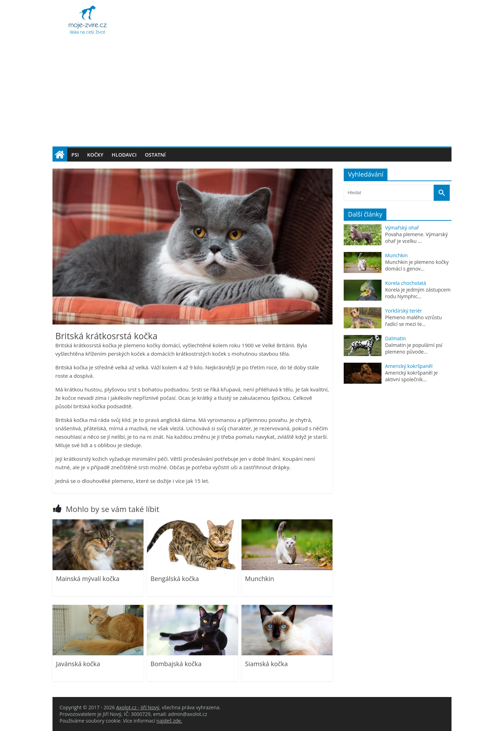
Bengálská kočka (174, 578)
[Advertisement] (251, 94)
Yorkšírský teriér (403, 310)
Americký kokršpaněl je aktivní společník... (411, 376)
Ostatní (155, 154)
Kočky (95, 154)
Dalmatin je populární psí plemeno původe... (413, 348)
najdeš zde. (169, 720)
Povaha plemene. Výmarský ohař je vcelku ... (416, 237)
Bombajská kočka (176, 664)
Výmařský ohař (402, 227)
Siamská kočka (266, 664)
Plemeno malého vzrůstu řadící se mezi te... (413, 320)
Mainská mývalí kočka (87, 578)
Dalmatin (395, 338)
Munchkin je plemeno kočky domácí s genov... (416, 265)
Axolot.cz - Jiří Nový (137, 707)
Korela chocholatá (405, 283)
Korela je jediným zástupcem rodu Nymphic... (417, 293)
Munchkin (259, 578)
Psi (75, 154)
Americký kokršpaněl (409, 366)
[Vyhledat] (442, 193)
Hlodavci (124, 154)
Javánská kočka (78, 664)
